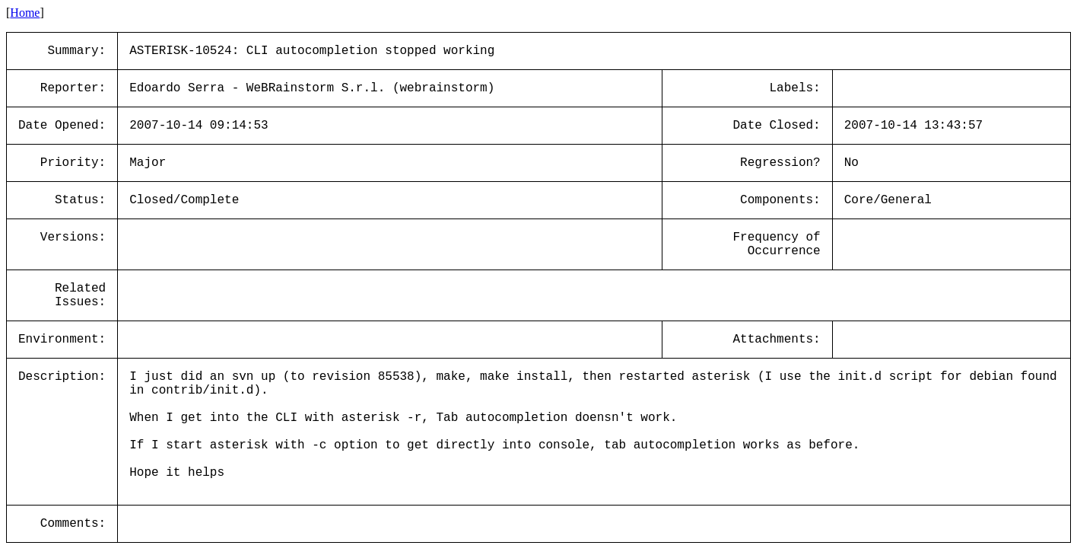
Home (25, 12)
